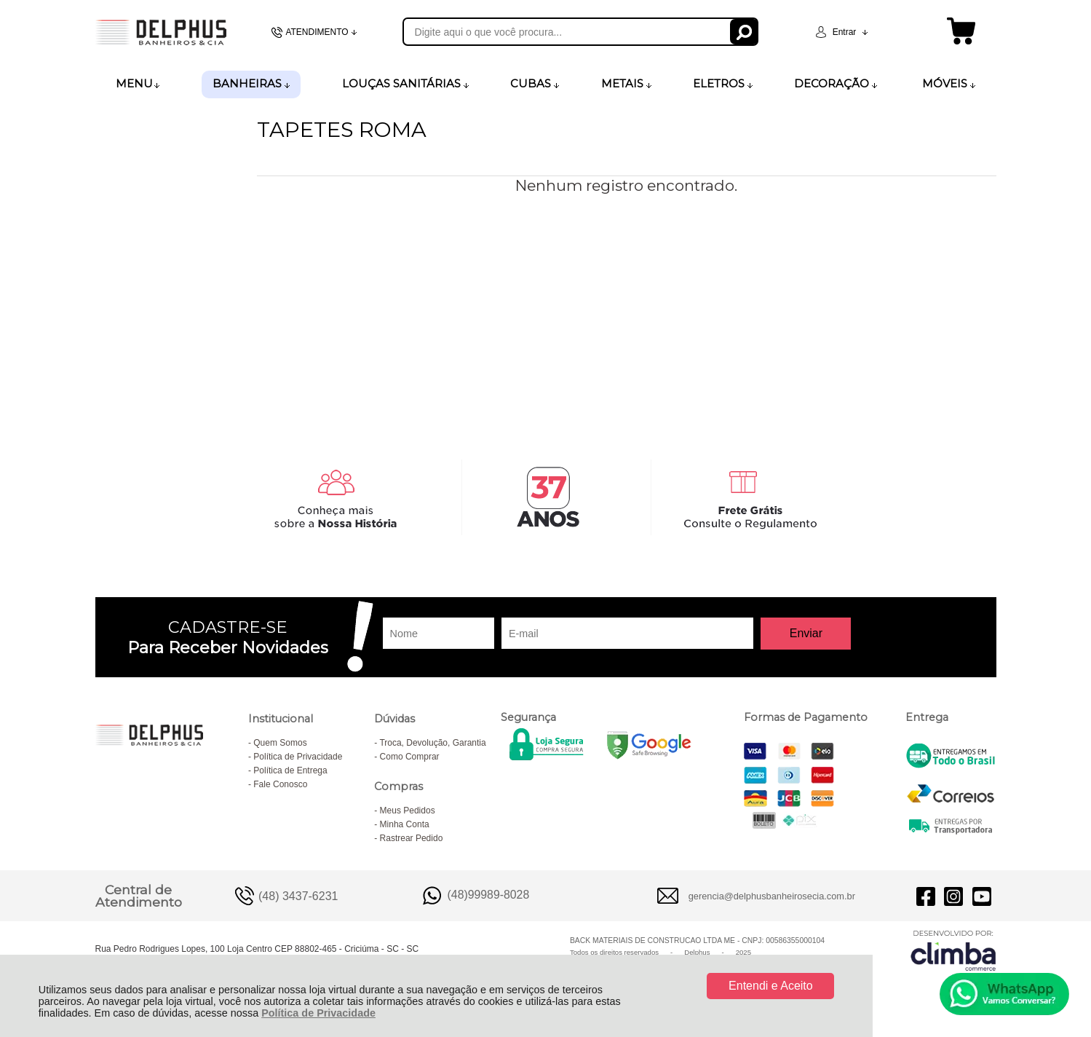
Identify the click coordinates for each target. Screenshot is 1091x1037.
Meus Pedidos (407, 810)
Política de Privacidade (318, 1013)
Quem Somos (279, 743)
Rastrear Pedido (411, 838)
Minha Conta (404, 824)
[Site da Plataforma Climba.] (953, 949)
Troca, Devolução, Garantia (432, 743)
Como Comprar (410, 757)
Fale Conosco (280, 784)
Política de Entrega (290, 770)
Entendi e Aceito (771, 985)
